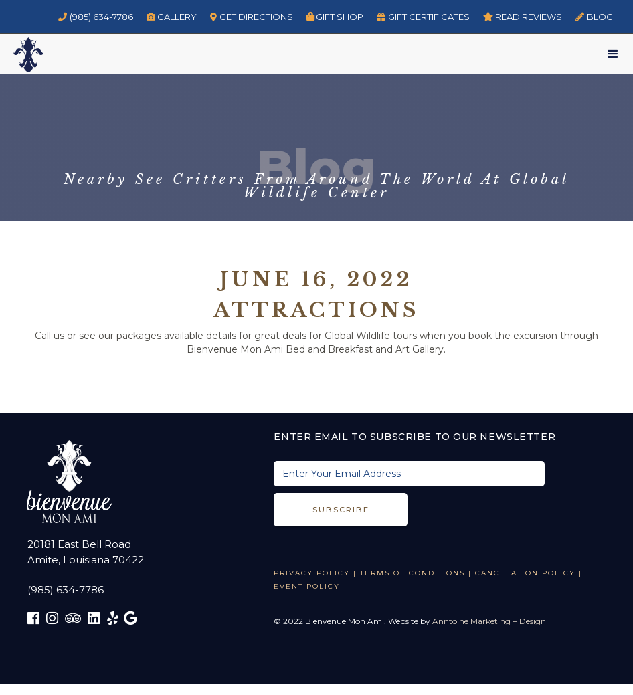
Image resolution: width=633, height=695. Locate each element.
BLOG (594, 16)
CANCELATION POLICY (525, 573)
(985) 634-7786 (95, 16)
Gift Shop (335, 16)
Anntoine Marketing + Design (489, 621)
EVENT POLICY (307, 586)
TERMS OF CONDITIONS (412, 573)
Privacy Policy (312, 573)
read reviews (523, 16)
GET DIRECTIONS (251, 16)
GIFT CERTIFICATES (423, 16)
